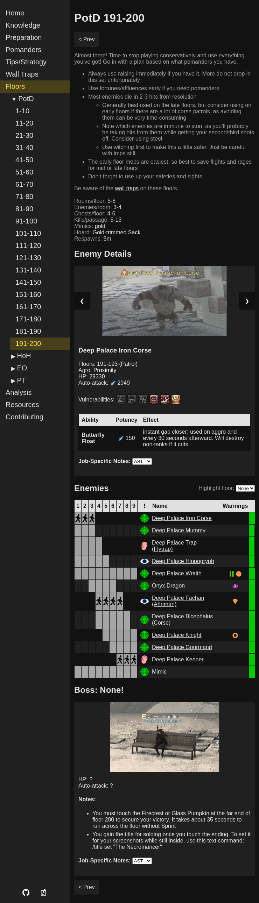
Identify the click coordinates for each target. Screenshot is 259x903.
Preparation (24, 37)
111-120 (28, 245)
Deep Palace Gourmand (182, 647)
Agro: (97, 370)
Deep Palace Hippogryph (183, 561)
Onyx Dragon (168, 586)
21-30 (24, 135)
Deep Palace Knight (176, 635)
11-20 (24, 123)
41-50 (24, 160)
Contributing (24, 417)
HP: (91, 376)
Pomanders (23, 50)
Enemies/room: (97, 207)
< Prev (86, 39)
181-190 (28, 331)
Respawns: (92, 239)
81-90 (24, 209)
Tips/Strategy (26, 62)
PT (21, 380)
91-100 (26, 221)
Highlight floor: (216, 488)
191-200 (28, 343)
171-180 (28, 319)
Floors (15, 86)
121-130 (28, 258)
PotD (26, 98)
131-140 (28, 270)
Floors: (108, 364)
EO (22, 368)
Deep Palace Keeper (178, 659)
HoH (24, 356)
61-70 (24, 184)
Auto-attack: (104, 383)
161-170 (28, 307)
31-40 (24, 147)
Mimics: (89, 226)
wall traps (127, 188)
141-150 (28, 282)
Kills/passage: (97, 220)
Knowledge (23, 25)
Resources (22, 404)
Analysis (18, 392)
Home (15, 13)
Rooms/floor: (94, 201)
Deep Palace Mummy (178, 530)
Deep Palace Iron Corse (182, 518)
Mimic (159, 672)
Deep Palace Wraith (177, 573)
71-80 (24, 196)
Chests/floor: (94, 213)
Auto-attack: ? (95, 786)
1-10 (22, 111)
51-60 (24, 172)
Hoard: (107, 232)
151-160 (28, 294)
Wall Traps (22, 74)
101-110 (28, 233)
